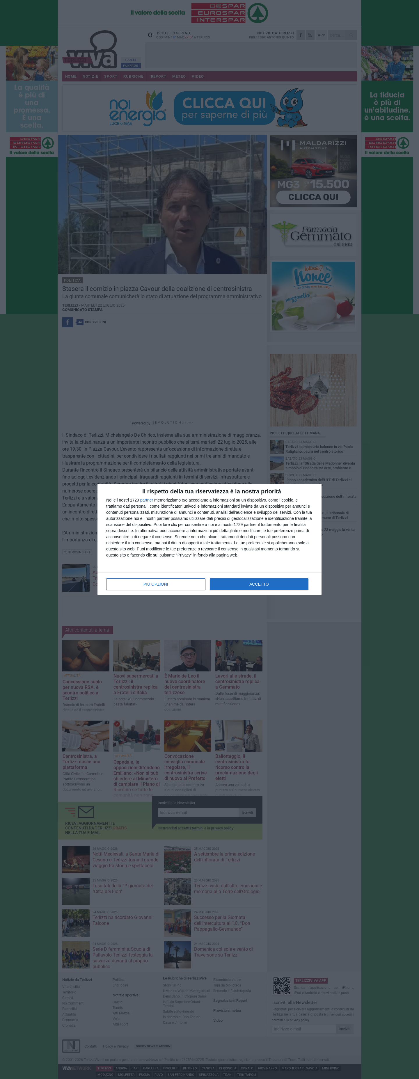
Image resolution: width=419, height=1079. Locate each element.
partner (146, 500)
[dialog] (209, 539)
